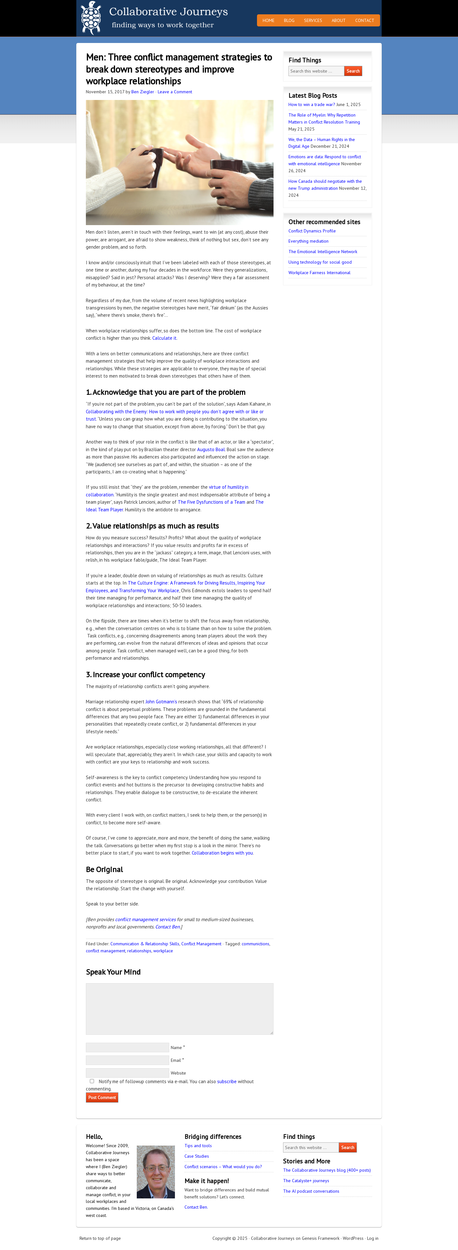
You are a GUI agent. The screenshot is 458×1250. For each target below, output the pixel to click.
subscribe (227, 1081)
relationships (139, 951)
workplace (163, 951)
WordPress (353, 1238)
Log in (372, 1238)
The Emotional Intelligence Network (322, 251)
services (167, 919)
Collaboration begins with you (222, 853)
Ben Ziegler (142, 92)
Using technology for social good (320, 262)
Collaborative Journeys (132, 18)
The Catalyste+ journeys (306, 1180)
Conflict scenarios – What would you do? (223, 1166)
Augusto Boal (211, 449)
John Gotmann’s (161, 702)
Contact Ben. (196, 1207)
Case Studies (196, 1156)
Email (176, 1060)
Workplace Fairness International (319, 272)
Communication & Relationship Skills (144, 944)
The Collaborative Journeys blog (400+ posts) (327, 1170)
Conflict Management (201, 944)
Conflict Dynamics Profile (312, 231)
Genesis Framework (320, 1238)
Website (178, 1073)
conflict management (136, 919)
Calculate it (164, 338)
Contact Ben (167, 927)
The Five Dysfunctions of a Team (211, 502)
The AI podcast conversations (311, 1191)
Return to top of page (100, 1238)
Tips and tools (198, 1145)
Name (176, 1047)
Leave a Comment (175, 92)
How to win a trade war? (311, 104)
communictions (255, 944)
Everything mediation (308, 241)
